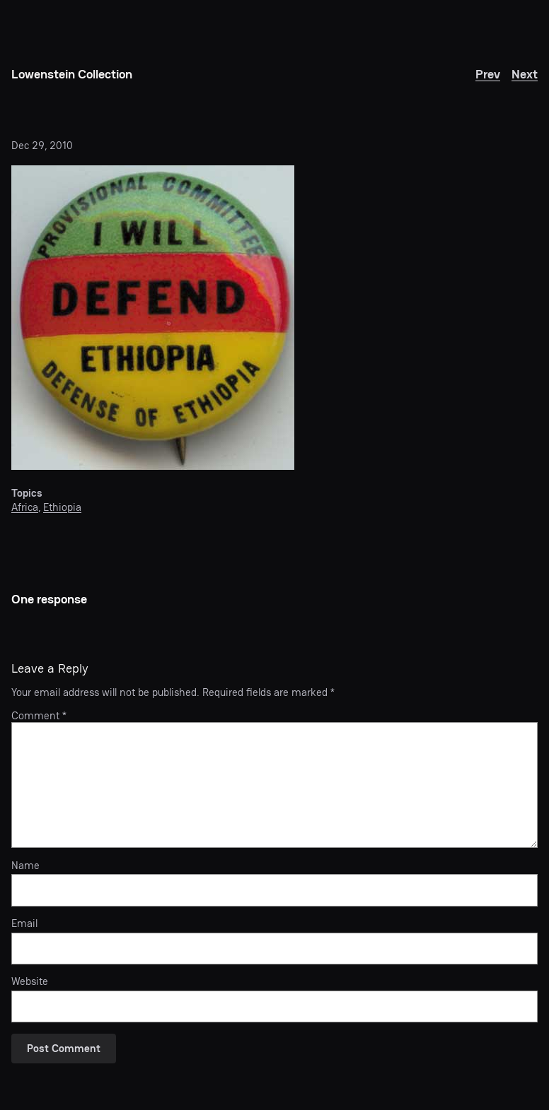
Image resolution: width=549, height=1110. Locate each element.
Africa (24, 507)
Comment (39, 715)
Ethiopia (62, 507)
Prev (487, 74)
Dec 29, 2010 (42, 145)
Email (24, 923)
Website (29, 981)
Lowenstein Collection (71, 74)
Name (25, 865)
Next (525, 74)
